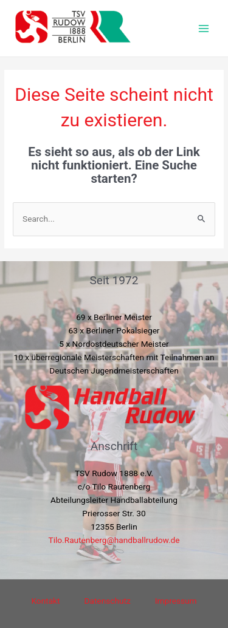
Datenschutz (108, 601)
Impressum (176, 601)
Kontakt (45, 601)
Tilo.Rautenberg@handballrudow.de (114, 540)
